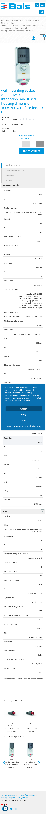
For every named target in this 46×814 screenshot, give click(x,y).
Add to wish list (31, 151)
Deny (23, 414)
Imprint (12, 798)
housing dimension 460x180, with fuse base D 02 (18, 30)
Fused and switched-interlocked (15, 28)
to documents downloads (26, 137)
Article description (13, 165)
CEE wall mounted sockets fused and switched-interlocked (22, 25)
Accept (23, 408)
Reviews (9, 181)
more (23, 420)
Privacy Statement (23, 798)
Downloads (10, 175)
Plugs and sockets (7, 23)
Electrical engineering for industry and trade (21, 20)
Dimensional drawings (15, 170)
